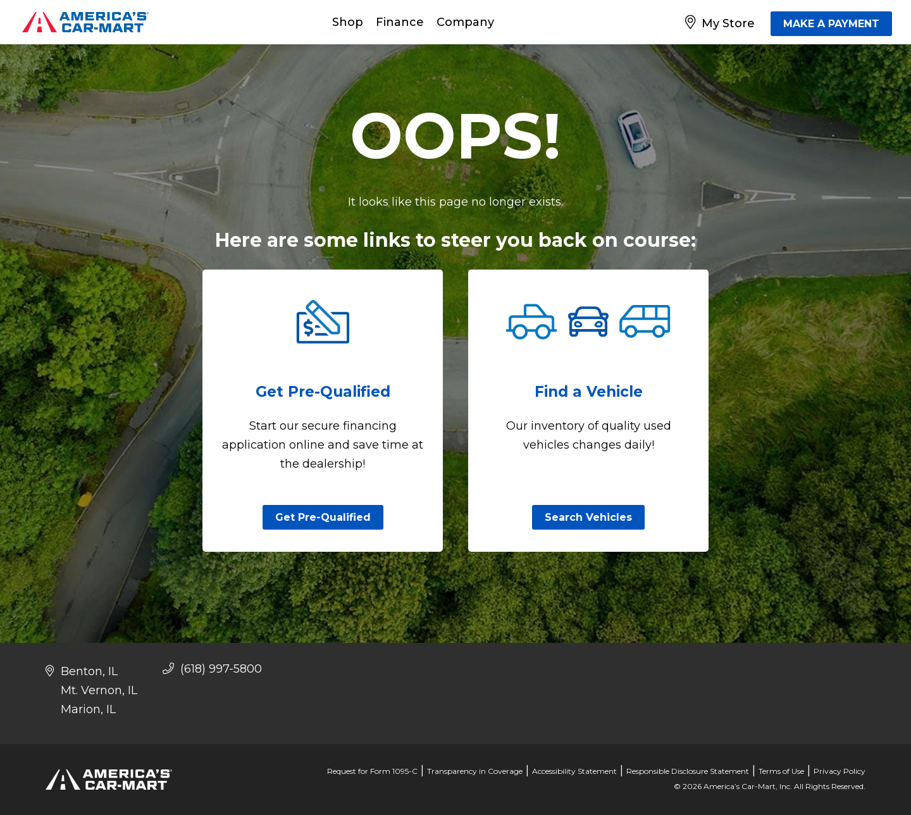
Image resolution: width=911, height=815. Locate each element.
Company (465, 22)
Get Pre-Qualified (323, 517)
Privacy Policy (839, 771)
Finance (400, 22)
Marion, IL (88, 709)
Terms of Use (781, 771)
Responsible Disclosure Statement (687, 771)
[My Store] (722, 22)
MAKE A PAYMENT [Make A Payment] (831, 24)
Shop (347, 22)
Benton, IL (89, 671)
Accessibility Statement (574, 771)
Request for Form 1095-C (372, 771)
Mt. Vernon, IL (99, 690)
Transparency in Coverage (475, 771)
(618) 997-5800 (212, 669)
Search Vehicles (588, 517)
